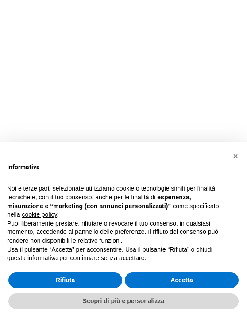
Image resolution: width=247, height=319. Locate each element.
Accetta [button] (181, 280)
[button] (235, 156)
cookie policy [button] (39, 214)
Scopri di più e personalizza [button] (123, 300)
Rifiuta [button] (65, 280)
